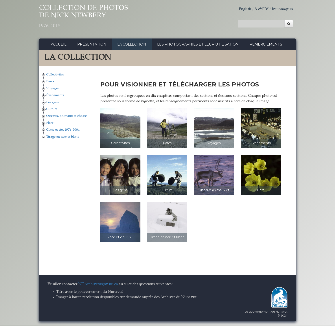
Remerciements (266, 45)
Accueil (58, 45)
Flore (49, 123)
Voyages (52, 89)
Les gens (52, 102)
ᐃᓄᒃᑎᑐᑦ (261, 9)
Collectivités (55, 75)
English (245, 9)
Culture (51, 110)
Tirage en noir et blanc (62, 137)
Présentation (91, 45)
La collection (131, 45)
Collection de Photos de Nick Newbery (88, 17)
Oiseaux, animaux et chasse (66, 116)
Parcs (50, 82)
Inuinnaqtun (282, 9)
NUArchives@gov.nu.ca (98, 285)
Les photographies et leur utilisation (198, 45)
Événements (55, 96)
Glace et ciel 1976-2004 (63, 130)
